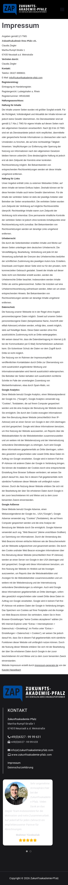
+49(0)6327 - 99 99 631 (25, 737)
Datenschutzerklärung (20, 767)
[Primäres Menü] (62, 9)
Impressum (14, 762)
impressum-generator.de (46, 665)
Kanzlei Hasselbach (11, 670)
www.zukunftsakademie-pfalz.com (31, 754)
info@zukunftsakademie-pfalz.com (26, 77)
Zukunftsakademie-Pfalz (44, 878)
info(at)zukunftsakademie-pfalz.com (32, 750)
